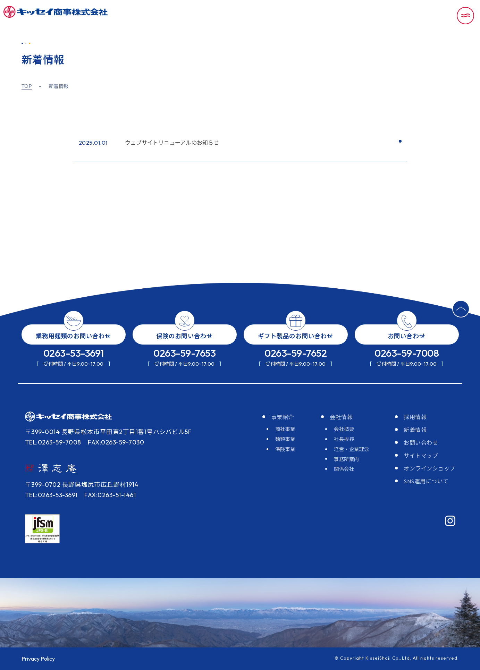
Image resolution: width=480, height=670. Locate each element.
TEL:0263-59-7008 (53, 442)
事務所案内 (346, 459)
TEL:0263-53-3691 (51, 495)
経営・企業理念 (351, 449)
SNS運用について (426, 481)
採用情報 (415, 417)
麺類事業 (285, 439)
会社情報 (341, 417)
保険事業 (285, 449)
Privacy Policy (38, 658)
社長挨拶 (344, 439)
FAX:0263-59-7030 (116, 442)
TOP (27, 86)
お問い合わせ (421, 442)
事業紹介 (282, 417)
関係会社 (344, 469)
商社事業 (285, 429)
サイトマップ (421, 455)
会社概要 (344, 429)
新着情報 (415, 429)
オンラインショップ (429, 468)
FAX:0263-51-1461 (110, 495)
